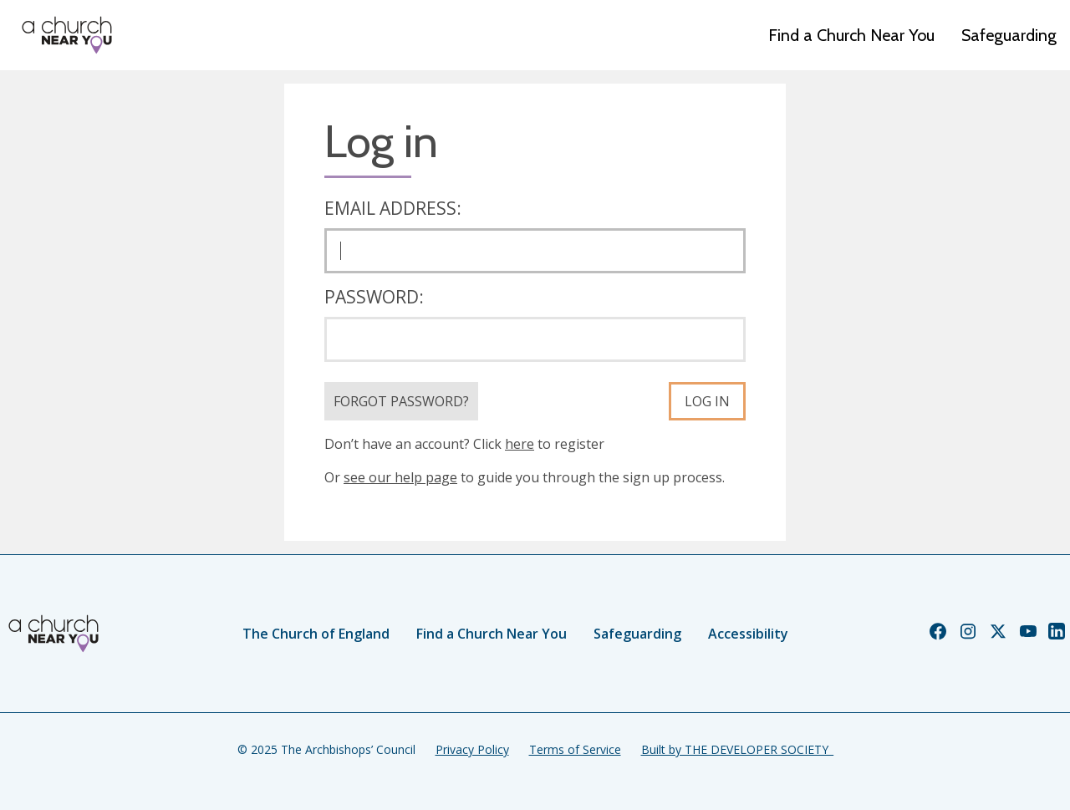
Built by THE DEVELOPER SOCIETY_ (737, 749)
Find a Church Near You (851, 35)
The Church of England (316, 633)
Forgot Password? (401, 401)
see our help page (400, 477)
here (519, 444)
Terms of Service (575, 749)
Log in (707, 401)
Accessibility (748, 633)
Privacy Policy (472, 749)
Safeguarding (1009, 35)
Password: (374, 297)
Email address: (392, 208)
